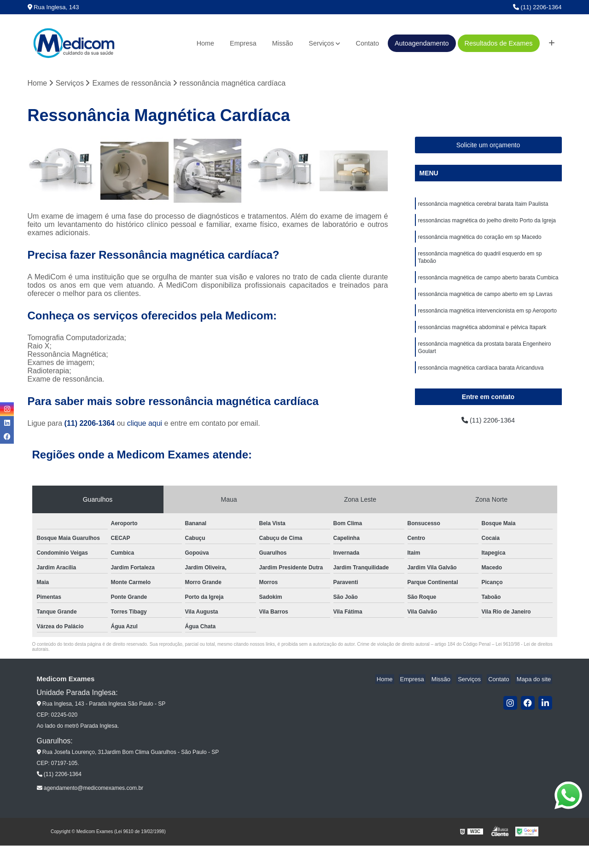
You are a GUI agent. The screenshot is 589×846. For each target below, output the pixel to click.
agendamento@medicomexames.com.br (90, 789)
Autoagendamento (422, 43)
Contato (367, 43)
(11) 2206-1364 (537, 7)
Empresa (243, 43)
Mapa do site (535, 680)
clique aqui (145, 424)
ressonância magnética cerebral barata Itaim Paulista (483, 205)
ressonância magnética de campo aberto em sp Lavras (485, 301)
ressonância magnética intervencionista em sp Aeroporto (487, 318)
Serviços (321, 43)
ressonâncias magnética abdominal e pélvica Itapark (482, 336)
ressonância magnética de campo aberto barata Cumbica (488, 283)
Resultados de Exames (499, 43)
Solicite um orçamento (488, 146)
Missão (282, 43)
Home (205, 43)
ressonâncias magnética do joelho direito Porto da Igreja (487, 223)
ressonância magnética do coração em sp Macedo (480, 240)
